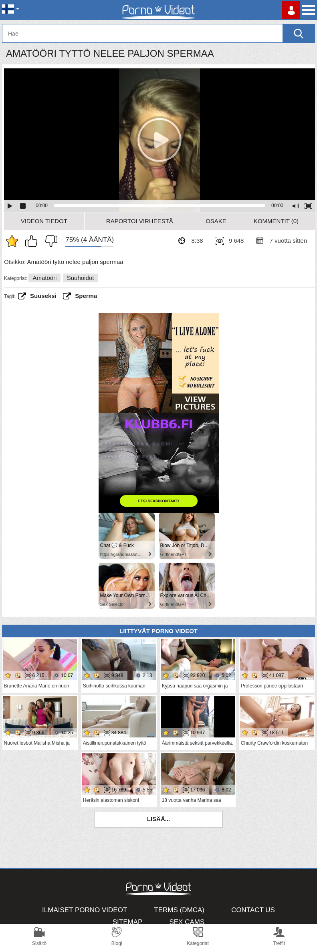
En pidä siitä (49, 241)
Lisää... (158, 818)
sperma (86, 295)
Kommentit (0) (276, 221)
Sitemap (128, 922)
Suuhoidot (80, 277)
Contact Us (253, 910)
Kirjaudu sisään (291, 10)
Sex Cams (186, 922)
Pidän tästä (33, 241)
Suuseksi (43, 295)
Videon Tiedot (44, 221)
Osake (216, 221)
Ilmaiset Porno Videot (84, 910)
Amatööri (44, 277)
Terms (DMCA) (179, 910)
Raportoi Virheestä (139, 221)
